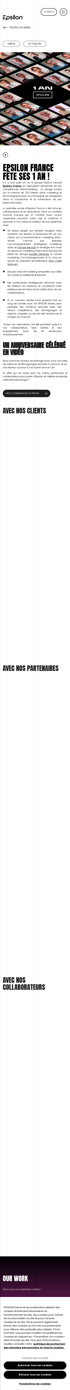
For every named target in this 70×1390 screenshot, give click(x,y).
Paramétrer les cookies (35, 1384)
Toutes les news (17, 27)
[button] (63, 12)
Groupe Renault (27, 247)
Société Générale (39, 254)
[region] (35, 1343)
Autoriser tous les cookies (35, 1365)
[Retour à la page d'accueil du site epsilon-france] (17, 19)
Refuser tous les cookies (35, 1374)
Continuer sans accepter (35, 1357)
